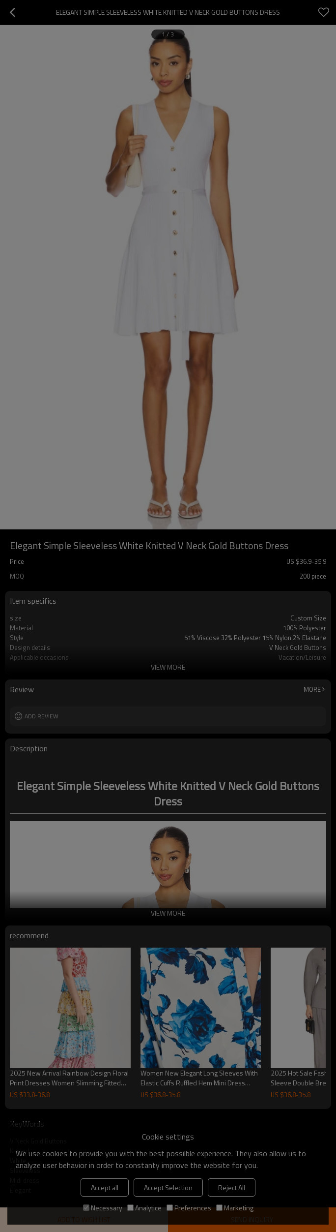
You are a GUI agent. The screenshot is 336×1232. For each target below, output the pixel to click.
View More (168, 667)
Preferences (189, 1207)
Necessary (102, 1207)
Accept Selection (168, 1187)
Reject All (231, 1187)
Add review (41, 716)
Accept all (104, 1187)
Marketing (234, 1207)
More (312, 689)
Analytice (144, 1207)
